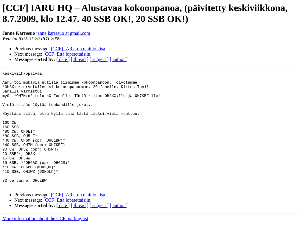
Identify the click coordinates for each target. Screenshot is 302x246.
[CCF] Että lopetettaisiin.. (68, 54)
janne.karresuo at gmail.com (63, 33)
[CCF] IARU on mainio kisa (78, 48)
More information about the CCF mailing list (45, 240)
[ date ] (63, 59)
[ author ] (119, 59)
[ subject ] (99, 59)
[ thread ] (79, 59)
